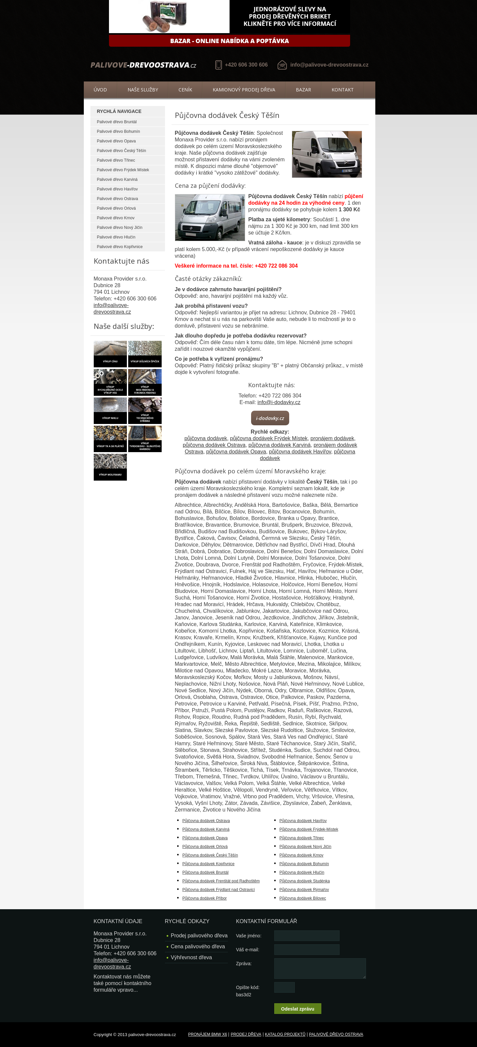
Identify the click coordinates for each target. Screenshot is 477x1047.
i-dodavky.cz (270, 418)
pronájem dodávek (332, 438)
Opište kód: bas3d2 (248, 991)
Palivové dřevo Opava (116, 141)
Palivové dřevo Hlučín (116, 237)
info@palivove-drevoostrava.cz (329, 65)
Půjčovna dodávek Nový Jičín (306, 846)
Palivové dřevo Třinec (116, 160)
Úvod (100, 89)
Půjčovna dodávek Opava (205, 838)
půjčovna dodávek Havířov (300, 451)
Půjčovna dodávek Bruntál (206, 872)
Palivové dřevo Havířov (117, 189)
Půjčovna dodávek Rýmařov (304, 889)
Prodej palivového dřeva (199, 935)
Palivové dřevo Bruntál (117, 122)
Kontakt (343, 89)
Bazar (303, 89)
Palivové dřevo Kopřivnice (120, 246)
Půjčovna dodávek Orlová (205, 846)
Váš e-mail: (247, 949)
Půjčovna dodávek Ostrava (206, 820)
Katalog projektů (285, 1034)
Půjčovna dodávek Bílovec (303, 898)
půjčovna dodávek (206, 438)
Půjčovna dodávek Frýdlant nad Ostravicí (219, 889)
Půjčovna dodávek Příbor (205, 898)
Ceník (185, 89)
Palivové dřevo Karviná (117, 179)
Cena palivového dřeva (198, 946)
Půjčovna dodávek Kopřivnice (209, 864)
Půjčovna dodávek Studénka (305, 881)
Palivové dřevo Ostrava (117, 198)
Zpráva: (244, 963)
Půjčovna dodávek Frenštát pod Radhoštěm (221, 881)
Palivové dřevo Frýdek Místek (123, 170)
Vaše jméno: (249, 935)
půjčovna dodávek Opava (236, 451)
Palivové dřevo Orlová (116, 208)
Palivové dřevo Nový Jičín (119, 227)
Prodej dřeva (246, 1034)
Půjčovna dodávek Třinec (302, 838)
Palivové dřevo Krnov (115, 218)
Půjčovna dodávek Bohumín (304, 864)
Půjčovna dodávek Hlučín (302, 872)
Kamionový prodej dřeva (244, 89)
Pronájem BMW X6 (207, 1034)
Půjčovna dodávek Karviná (206, 829)
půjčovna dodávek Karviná (279, 445)
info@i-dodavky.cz (278, 402)
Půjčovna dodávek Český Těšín (210, 855)
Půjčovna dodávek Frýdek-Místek (309, 829)
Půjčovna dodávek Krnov (302, 855)
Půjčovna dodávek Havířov (303, 820)
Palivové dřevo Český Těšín (121, 150)
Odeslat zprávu (297, 1009)
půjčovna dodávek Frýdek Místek (269, 438)
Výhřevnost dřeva (191, 957)
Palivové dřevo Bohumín (118, 131)
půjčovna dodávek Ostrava (214, 445)
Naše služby (143, 89)
